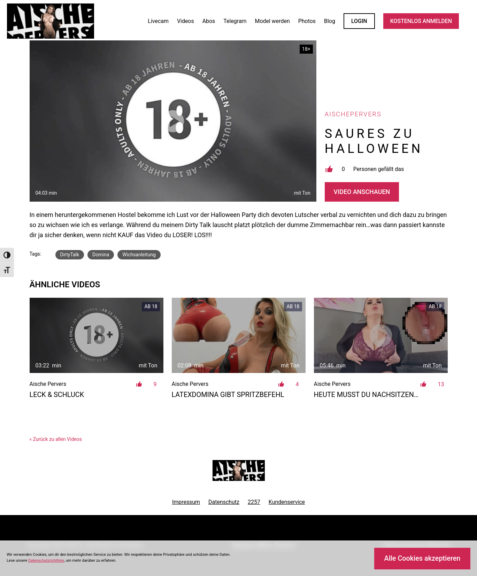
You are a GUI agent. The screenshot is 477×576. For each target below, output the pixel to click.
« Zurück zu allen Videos (56, 439)
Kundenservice (287, 502)
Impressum (186, 502)
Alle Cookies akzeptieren (422, 558)
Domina (100, 254)
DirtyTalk (69, 254)
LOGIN (359, 21)
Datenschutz (223, 502)
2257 (254, 502)
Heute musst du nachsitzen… (366, 395)
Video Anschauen (362, 191)
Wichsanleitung (139, 254)
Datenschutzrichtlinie (46, 560)
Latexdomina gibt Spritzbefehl (228, 395)
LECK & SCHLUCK (57, 395)
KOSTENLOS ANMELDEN (421, 21)
